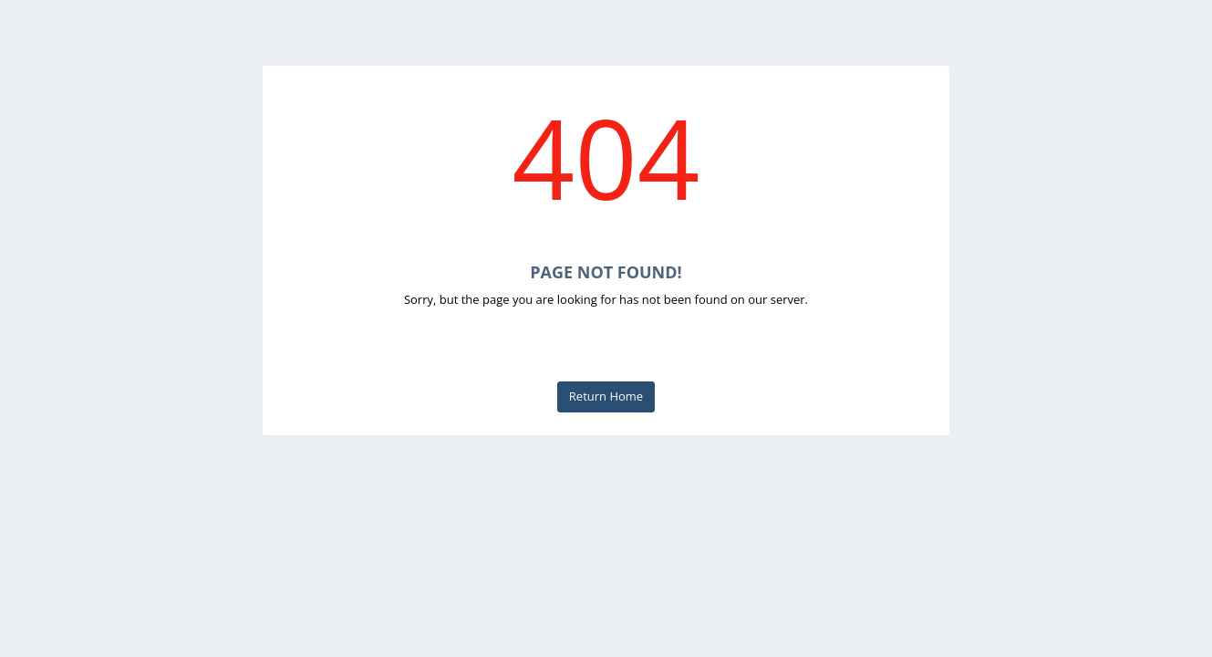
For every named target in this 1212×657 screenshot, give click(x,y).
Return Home (606, 396)
